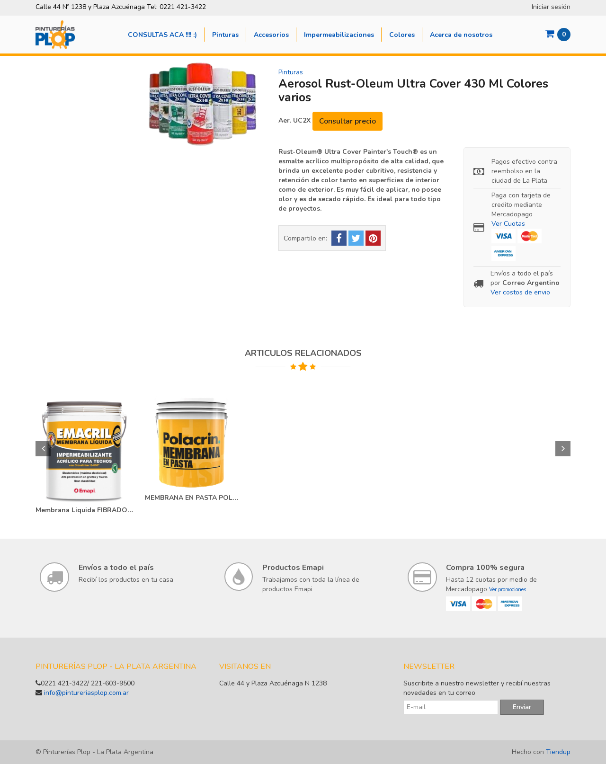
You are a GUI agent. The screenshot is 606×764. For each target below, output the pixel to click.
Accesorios (271, 34)
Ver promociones (507, 589)
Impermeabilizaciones (339, 34)
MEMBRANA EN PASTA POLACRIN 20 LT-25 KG (193, 497)
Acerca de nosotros (461, 34)
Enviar (522, 706)
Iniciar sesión (551, 6)
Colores (402, 34)
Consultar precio (347, 121)
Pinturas (225, 34)
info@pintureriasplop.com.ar (86, 692)
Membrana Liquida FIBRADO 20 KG (84, 510)
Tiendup (558, 751)
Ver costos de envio (520, 292)
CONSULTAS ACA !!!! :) (162, 34)
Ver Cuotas (508, 223)
